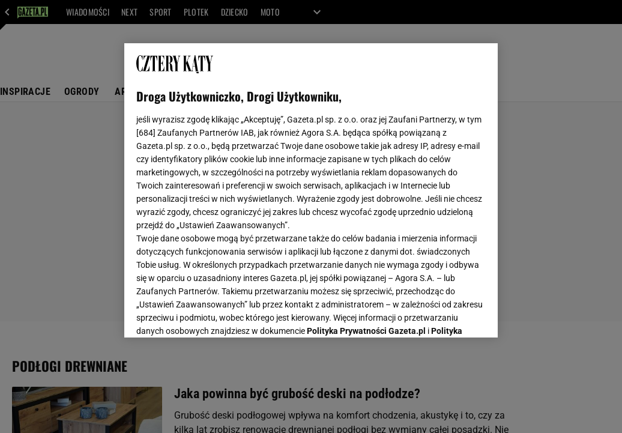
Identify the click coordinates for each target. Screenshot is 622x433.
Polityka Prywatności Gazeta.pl (366, 178)
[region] (311, 190)
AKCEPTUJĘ (445, 314)
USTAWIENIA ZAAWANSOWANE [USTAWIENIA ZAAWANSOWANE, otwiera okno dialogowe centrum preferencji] (215, 313)
